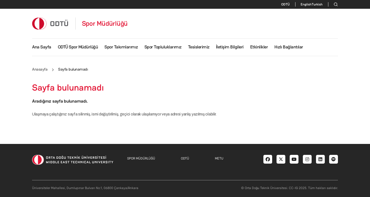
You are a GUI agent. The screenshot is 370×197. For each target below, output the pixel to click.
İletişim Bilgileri (230, 47)
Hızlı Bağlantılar (288, 47)
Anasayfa (39, 69)
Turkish (317, 4)
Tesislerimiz (198, 47)
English (306, 4)
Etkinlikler (259, 47)
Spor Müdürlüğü (105, 23)
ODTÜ (285, 4)
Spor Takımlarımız (121, 47)
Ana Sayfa (41, 47)
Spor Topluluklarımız (162, 47)
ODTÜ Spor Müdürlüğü (78, 47)
